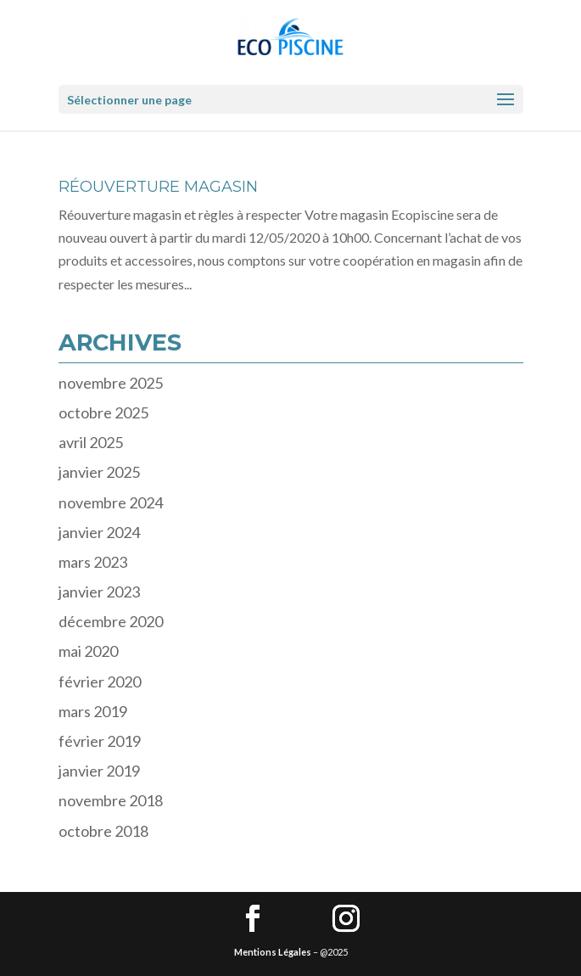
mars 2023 (93, 562)
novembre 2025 (111, 382)
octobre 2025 (103, 412)
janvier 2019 (99, 770)
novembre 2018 (111, 800)
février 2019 (100, 741)
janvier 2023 (99, 591)
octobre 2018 (103, 831)
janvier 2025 (99, 472)
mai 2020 (88, 651)
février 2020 (100, 681)
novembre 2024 (111, 502)
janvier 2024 (99, 532)
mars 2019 (93, 711)
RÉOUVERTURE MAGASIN (158, 186)
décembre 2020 (111, 621)
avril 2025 (91, 442)
